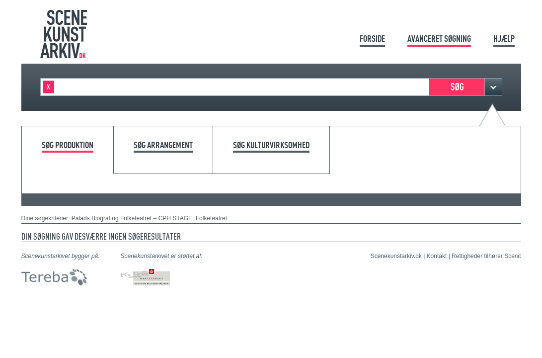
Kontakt (437, 256)
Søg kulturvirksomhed (271, 145)
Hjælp (504, 38)
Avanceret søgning (439, 38)
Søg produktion (67, 145)
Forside (372, 38)
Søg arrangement (163, 145)
